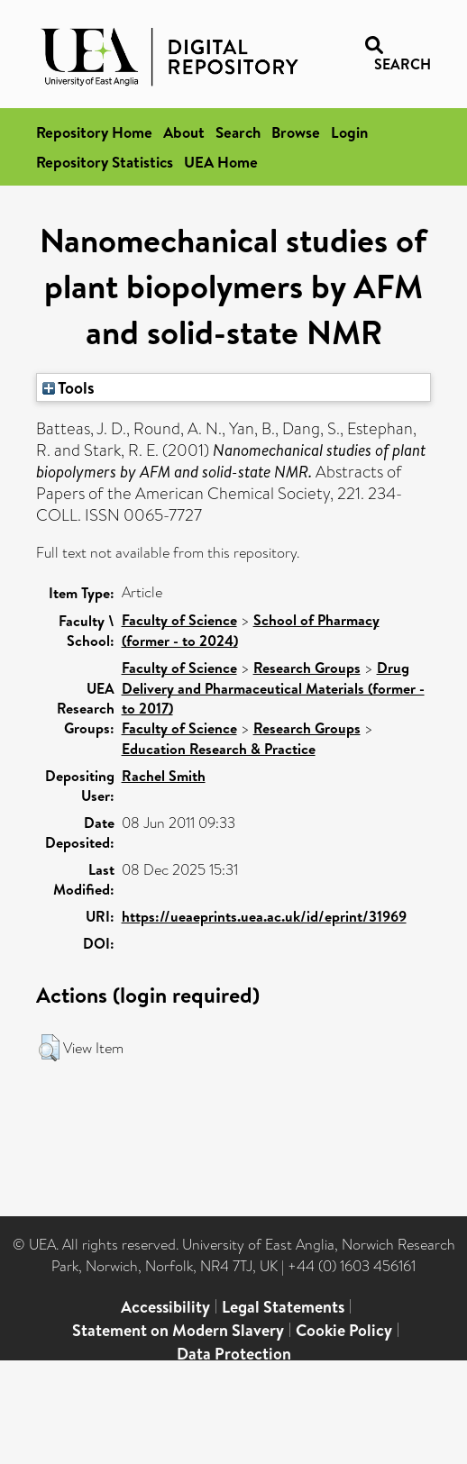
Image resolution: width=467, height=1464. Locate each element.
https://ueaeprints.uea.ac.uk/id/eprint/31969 (264, 916)
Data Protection (234, 1353)
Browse (295, 132)
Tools (68, 387)
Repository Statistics (104, 161)
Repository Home (94, 132)
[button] (49, 1047)
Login (349, 132)
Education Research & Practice (219, 749)
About (184, 132)
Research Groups (307, 667)
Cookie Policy (344, 1330)
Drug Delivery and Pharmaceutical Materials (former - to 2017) (273, 688)
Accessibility (165, 1307)
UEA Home (221, 161)
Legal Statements (283, 1307)
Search (238, 132)
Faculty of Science (179, 620)
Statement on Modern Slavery (178, 1330)
